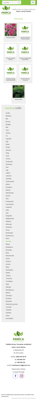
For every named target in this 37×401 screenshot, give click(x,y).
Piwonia (8, 241)
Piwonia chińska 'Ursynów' (25, 79)
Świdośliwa (9, 270)
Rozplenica (9, 247)
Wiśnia (8, 292)
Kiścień (8, 196)
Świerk (8, 273)
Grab (7, 156)
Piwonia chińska (10, 37)
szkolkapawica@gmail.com (21, 365)
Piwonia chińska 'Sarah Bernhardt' (11, 79)
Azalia (8, 113)
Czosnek (8, 307)
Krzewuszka (9, 201)
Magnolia (9, 216)
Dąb (7, 141)
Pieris (7, 238)
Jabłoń (8, 173)
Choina (8, 133)
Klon (7, 198)
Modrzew (9, 227)
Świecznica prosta (11, 304)
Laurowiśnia (10, 204)
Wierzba (8, 287)
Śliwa (7, 267)
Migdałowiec (10, 218)
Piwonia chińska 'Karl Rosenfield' (25, 58)
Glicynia (8, 150)
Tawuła (8, 275)
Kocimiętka (9, 318)
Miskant (8, 221)
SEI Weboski (32, 398)
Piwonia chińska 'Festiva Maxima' (25, 38)
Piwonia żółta (18, 99)
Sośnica (8, 261)
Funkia (8, 147)
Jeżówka (8, 178)
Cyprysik (8, 138)
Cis (7, 136)
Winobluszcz (10, 290)
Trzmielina (9, 281)
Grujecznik (9, 161)
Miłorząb (9, 224)
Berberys (8, 116)
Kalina (8, 184)
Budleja (8, 124)
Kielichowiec (10, 193)
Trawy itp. (9, 278)
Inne (7, 167)
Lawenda (9, 207)
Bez (7, 119)
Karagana (9, 187)
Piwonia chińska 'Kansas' (10, 58)
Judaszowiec (10, 181)
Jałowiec (9, 176)
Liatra (8, 315)
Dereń (8, 144)
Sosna (8, 258)
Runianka (9, 250)
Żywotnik (9, 301)
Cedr (7, 130)
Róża (7, 253)
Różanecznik (10, 255)
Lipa (7, 213)
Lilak (7, 210)
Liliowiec (8, 312)
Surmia (8, 264)
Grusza (8, 158)
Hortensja (9, 164)
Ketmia (8, 190)
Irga (7, 170)
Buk (7, 127)
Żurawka (8, 298)
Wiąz (7, 284)
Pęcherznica (10, 235)
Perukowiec (9, 233)
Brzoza (8, 121)
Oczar (8, 230)
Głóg (7, 153)
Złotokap (9, 295)
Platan (8, 244)
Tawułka (8, 310)
